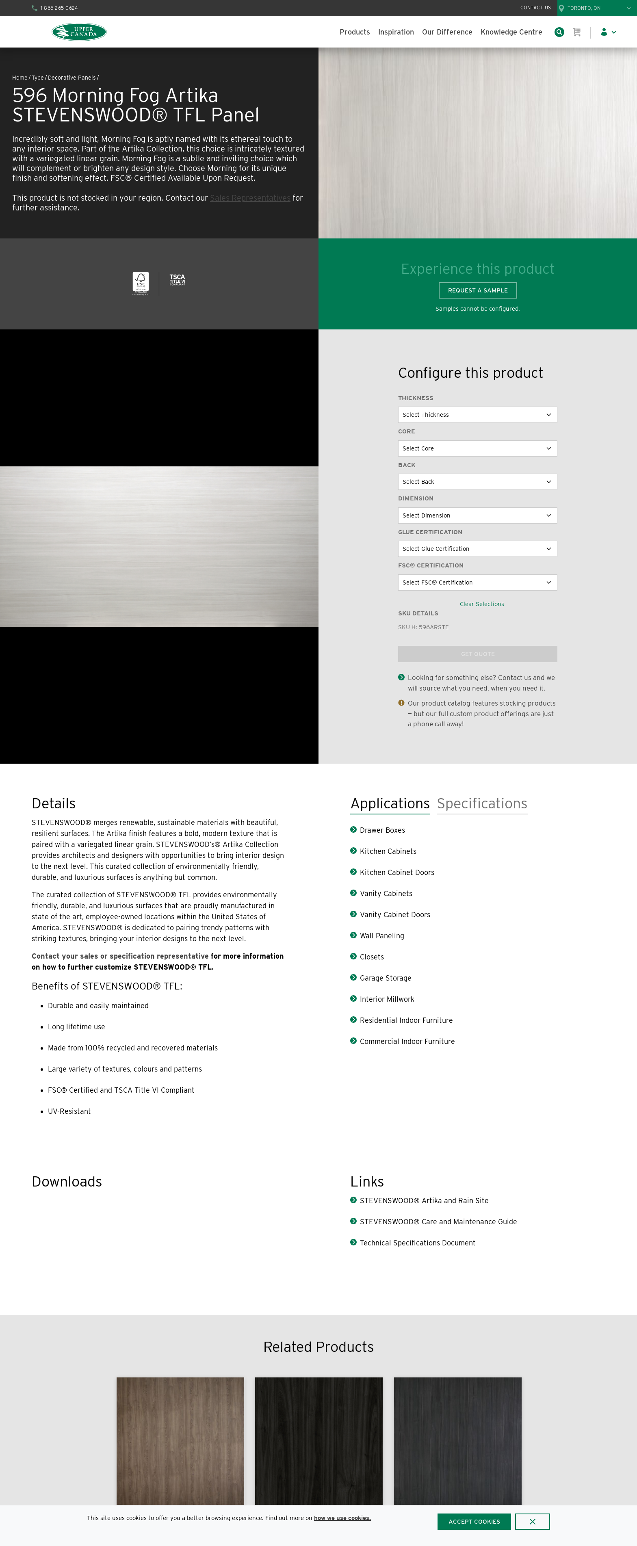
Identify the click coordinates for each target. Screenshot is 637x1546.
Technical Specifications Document (418, 1243)
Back (407, 465)
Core (406, 431)
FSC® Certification (431, 565)
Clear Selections (482, 604)
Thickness (415, 398)
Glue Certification (430, 532)
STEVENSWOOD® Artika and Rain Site (424, 1200)
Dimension (415, 498)
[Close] (532, 1522)
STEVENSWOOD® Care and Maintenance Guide (438, 1221)
